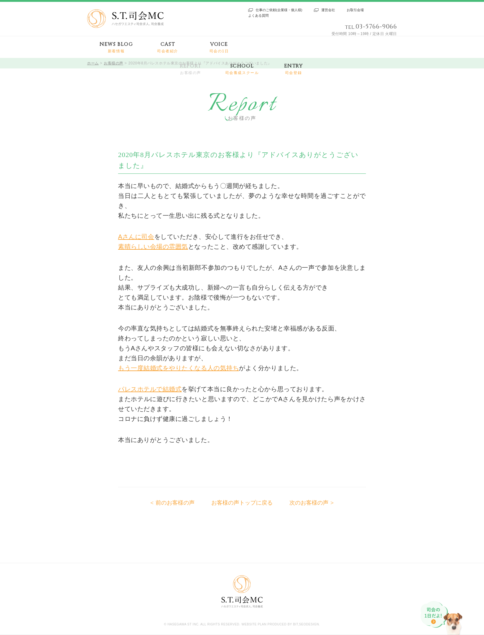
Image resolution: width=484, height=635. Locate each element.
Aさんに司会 (136, 236)
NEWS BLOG (116, 47)
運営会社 (328, 10)
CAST (167, 47)
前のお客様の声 (175, 503)
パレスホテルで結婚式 (150, 389)
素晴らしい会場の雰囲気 (153, 246)
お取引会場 (355, 10)
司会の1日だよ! (442, 618)
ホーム (93, 63)
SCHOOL (242, 69)
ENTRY (293, 69)
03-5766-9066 (376, 26)
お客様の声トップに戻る (242, 503)
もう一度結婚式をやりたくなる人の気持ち (178, 368)
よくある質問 (258, 15)
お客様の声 (113, 63)
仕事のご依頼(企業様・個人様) (279, 10)
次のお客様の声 (308, 503)
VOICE (219, 47)
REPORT (190, 69)
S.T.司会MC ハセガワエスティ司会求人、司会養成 (125, 18)
